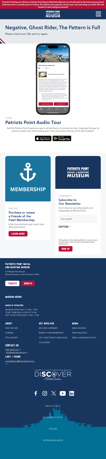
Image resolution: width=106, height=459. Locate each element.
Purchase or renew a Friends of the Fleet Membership (22, 216)
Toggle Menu (98, 14)
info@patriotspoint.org (16, 352)
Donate (28, 283)
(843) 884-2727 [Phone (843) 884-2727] (12, 350)
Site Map (53, 429)
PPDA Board (11, 337)
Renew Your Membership (51, 333)
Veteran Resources (53, 440)
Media (75, 323)
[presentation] (80, 233)
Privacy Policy (53, 406)
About (8, 323)
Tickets (12, 283)
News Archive (79, 328)
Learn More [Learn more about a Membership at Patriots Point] (18, 234)
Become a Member (48, 328)
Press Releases (79, 333)
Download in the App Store (43, 138)
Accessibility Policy (53, 417)
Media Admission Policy (84, 337)
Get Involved (46, 323)
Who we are (11, 328)
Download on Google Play (62, 138)
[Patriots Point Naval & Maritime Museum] (53, 14)
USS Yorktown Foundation (53, 337)
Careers (9, 333)
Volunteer (44, 342)
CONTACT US (12, 345)
